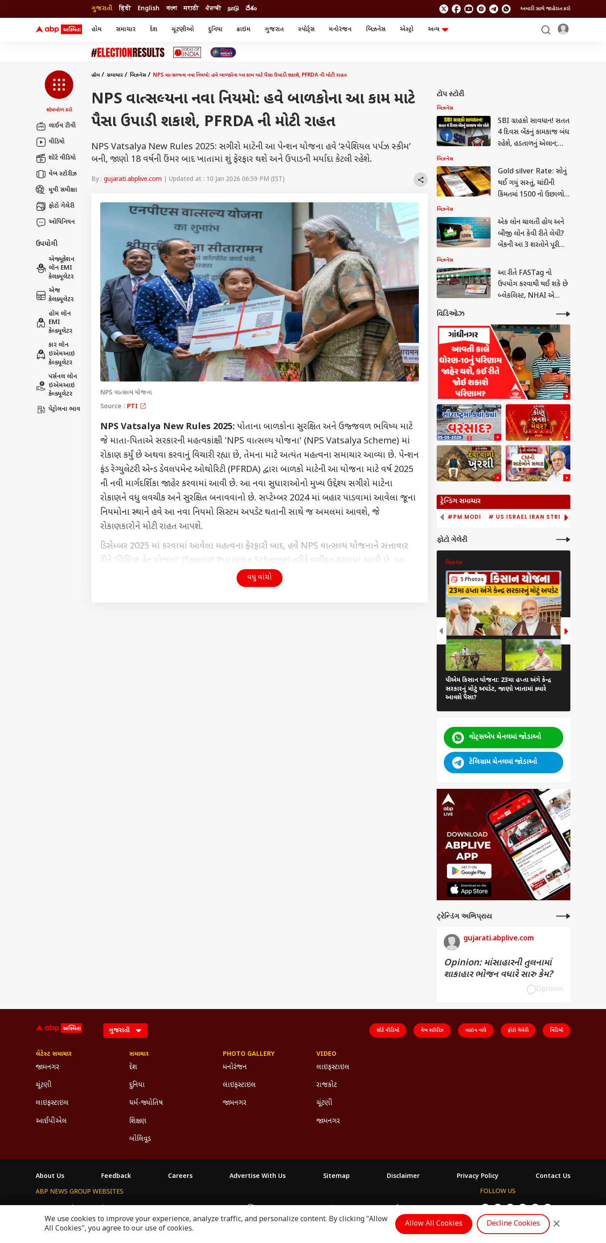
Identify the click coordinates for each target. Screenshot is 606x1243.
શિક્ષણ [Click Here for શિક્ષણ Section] (138, 1121)
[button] (59, 92)
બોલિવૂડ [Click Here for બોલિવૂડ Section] (140, 1139)
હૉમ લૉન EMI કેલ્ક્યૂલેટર (54, 323)
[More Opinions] (563, 916)
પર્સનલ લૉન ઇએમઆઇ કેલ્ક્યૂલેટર (56, 385)
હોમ (96, 29)
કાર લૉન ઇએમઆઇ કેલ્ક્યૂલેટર (55, 354)
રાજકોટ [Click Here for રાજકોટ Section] (326, 1085)
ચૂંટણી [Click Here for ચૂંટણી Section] (44, 1085)
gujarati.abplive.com (133, 179)
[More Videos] (563, 314)
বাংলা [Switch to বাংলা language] (171, 8)
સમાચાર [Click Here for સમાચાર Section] (139, 1054)
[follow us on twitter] (443, 9)
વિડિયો (556, 1030)
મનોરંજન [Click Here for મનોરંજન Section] (235, 1067)
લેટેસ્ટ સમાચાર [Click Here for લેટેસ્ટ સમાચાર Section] (54, 1054)
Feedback (116, 1176)
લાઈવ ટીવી (56, 126)
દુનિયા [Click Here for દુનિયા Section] (137, 1085)
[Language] (125, 1030)
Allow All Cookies (434, 1224)
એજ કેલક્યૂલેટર (55, 295)
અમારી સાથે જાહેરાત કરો (545, 8)
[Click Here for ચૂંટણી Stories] (127, 52)
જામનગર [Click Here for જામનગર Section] (47, 1067)
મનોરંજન (340, 29)
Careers (180, 1176)
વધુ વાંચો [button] (259, 578)
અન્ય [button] (438, 29)
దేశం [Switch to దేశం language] (251, 8)
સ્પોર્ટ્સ (306, 29)
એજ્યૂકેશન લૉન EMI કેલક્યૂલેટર (55, 268)
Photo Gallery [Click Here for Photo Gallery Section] (248, 1054)
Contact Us (553, 1176)
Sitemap (336, 1176)
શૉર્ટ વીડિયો (56, 158)
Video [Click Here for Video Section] (326, 1054)
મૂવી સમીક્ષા (56, 190)
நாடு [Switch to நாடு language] (233, 8)
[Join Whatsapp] (506, 9)
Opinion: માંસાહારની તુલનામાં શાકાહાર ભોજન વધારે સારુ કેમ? (498, 968)
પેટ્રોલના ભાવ (58, 409)
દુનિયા (215, 29)
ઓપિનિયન (55, 222)
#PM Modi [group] (464, 517)
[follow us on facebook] (456, 9)
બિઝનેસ (375, 29)
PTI (137, 406)
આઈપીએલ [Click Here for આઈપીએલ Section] (51, 1121)
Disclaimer (403, 1176)
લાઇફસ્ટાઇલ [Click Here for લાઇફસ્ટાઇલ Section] (52, 1103)
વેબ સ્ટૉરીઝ (56, 174)
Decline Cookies (513, 1224)
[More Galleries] (563, 539)
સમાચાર (125, 29)
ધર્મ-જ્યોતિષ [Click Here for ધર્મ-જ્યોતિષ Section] (146, 1103)
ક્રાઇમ (243, 29)
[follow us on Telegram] (493, 9)
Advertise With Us (257, 1176)
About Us (50, 1176)
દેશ (153, 29)
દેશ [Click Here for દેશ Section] (133, 1067)
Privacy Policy (478, 1176)
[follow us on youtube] (468, 9)
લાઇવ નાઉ (476, 1030)
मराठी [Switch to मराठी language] (191, 8)
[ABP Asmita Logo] (59, 30)
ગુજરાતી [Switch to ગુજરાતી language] (101, 8)
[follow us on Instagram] (481, 9)
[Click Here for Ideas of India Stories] (187, 52)
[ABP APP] (469, 871)
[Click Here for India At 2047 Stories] (223, 52)
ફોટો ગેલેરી (55, 206)
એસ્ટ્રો (407, 29)
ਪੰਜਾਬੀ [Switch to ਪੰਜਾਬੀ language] (213, 8)
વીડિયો (50, 142)
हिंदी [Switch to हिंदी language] (125, 8)
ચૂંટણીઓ (183, 29)
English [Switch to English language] (149, 8)
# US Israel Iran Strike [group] (528, 517)
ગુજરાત (274, 29)
